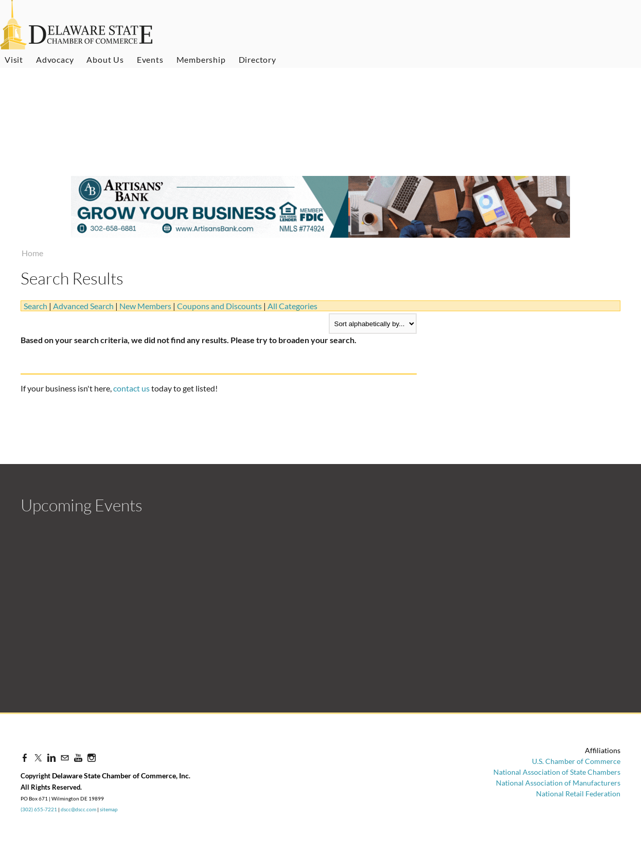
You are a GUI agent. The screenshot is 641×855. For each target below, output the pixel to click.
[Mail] (65, 757)
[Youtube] (78, 757)
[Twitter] (38, 757)
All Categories (292, 306)
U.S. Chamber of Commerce (576, 761)
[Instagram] (91, 757)
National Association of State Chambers (556, 772)
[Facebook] (25, 757)
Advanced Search (83, 306)
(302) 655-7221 (39, 809)
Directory (257, 59)
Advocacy (55, 59)
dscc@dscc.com (78, 809)
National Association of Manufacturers (558, 782)
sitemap (109, 809)
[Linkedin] (51, 757)
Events (150, 59)
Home (32, 253)
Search (35, 306)
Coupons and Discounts (219, 306)
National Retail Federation (578, 793)
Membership (201, 59)
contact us (131, 388)
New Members (145, 306)
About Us (104, 59)
